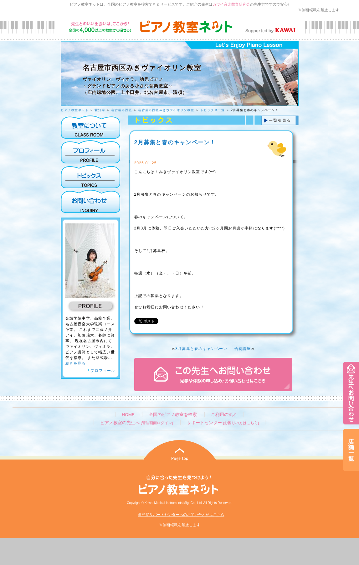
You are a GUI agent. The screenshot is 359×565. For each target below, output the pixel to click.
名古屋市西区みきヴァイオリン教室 (166, 110)
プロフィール (101, 370)
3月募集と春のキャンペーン (201, 349)
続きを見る (75, 363)
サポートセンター (223, 422)
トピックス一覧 (212, 110)
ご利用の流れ (224, 414)
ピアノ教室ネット (75, 110)
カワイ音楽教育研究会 (231, 4)
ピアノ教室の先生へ (136, 422)
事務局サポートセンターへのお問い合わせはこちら (181, 514)
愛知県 (100, 110)
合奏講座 (242, 349)
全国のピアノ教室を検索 (173, 414)
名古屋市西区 (121, 110)
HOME (128, 414)
